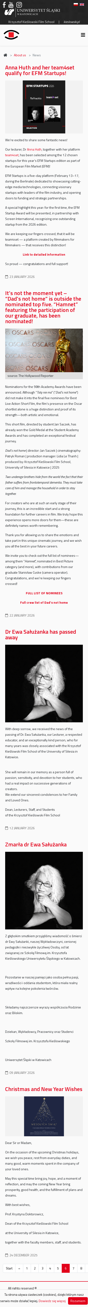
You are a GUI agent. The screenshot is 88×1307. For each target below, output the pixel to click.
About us (20, 55)
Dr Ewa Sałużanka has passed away (40, 634)
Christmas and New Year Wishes (43, 1089)
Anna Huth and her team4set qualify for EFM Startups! (39, 70)
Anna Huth (34, 149)
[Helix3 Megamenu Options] (83, 35)
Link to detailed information (44, 254)
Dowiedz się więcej (52, 1300)
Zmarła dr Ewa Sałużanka (36, 844)
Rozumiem (77, 1300)
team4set (12, 154)
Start (9, 1268)
